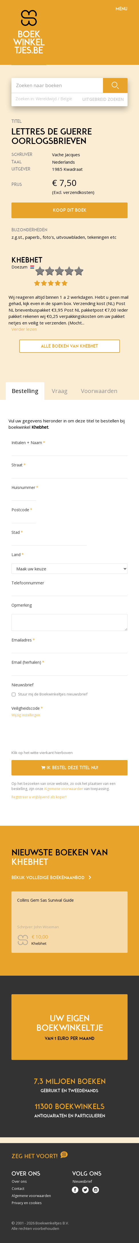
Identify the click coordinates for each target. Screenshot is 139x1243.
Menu (121, 8)
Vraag (59, 391)
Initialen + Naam (26, 442)
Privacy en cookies (26, 1202)
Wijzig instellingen (25, 715)
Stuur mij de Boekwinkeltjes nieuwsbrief (50, 694)
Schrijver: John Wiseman (38, 926)
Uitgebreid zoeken (103, 99)
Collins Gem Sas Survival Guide (45, 900)
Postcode (20, 509)
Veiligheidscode (25, 708)
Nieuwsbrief (22, 684)
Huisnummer (23, 487)
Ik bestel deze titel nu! (69, 767)
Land (16, 554)
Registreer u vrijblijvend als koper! (38, 797)
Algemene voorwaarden (63, 788)
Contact (18, 1188)
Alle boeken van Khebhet (69, 346)
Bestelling (25, 391)
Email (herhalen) (26, 662)
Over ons (19, 1181)
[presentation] (54, 734)
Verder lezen (24, 329)
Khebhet (26, 260)
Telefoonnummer (27, 583)
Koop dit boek (69, 210)
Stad (15, 532)
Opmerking (21, 605)
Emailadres (21, 640)
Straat (17, 465)
